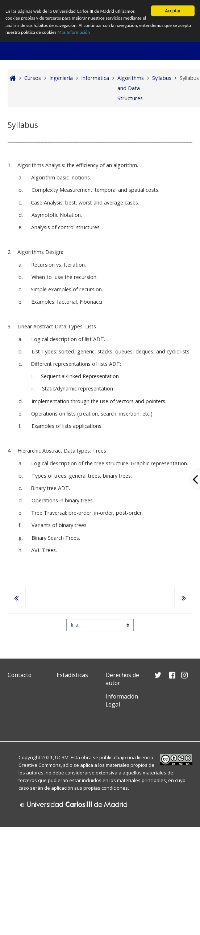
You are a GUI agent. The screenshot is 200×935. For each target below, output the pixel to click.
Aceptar (172, 11)
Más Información (91, 34)
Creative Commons (39, 765)
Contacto (20, 675)
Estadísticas (72, 675)
